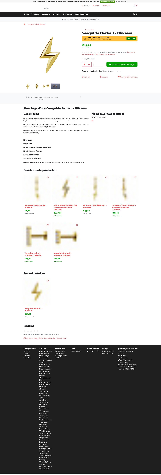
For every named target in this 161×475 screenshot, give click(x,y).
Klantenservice (44, 353)
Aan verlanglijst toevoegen (128, 77)
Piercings (35, 14)
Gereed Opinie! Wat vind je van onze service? (44, 411)
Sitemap (42, 407)
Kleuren (41, 380)
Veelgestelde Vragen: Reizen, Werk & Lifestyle (44, 429)
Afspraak (57, 14)
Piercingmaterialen (45, 351)
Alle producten (60, 351)
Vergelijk (104, 77)
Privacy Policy (44, 393)
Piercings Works (89, 30)
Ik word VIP (131, 38)
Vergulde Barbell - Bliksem (36, 24)
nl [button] (136, 5)
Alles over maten (45, 378)
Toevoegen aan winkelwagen (122, 64)
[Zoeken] (61, 8)
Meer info (86, 77)
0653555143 (87, 5)
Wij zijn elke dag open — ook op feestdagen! (44, 398)
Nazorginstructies (45, 369)
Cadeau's (46, 14)
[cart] (136, 14)
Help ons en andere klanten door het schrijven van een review (45, 338)
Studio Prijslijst (44, 356)
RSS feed (58, 358)
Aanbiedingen (59, 353)
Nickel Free (43, 387)
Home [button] (26, 14)
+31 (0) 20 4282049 (126, 360)
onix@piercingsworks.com (128, 365)
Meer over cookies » (122, 1)
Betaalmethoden (44, 358)
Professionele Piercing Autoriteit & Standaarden (45, 449)
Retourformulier (44, 371)
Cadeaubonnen (81, 14)
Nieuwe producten (61, 356)
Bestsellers (68, 14)
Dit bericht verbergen (107, 1)
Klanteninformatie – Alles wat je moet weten (45, 422)
